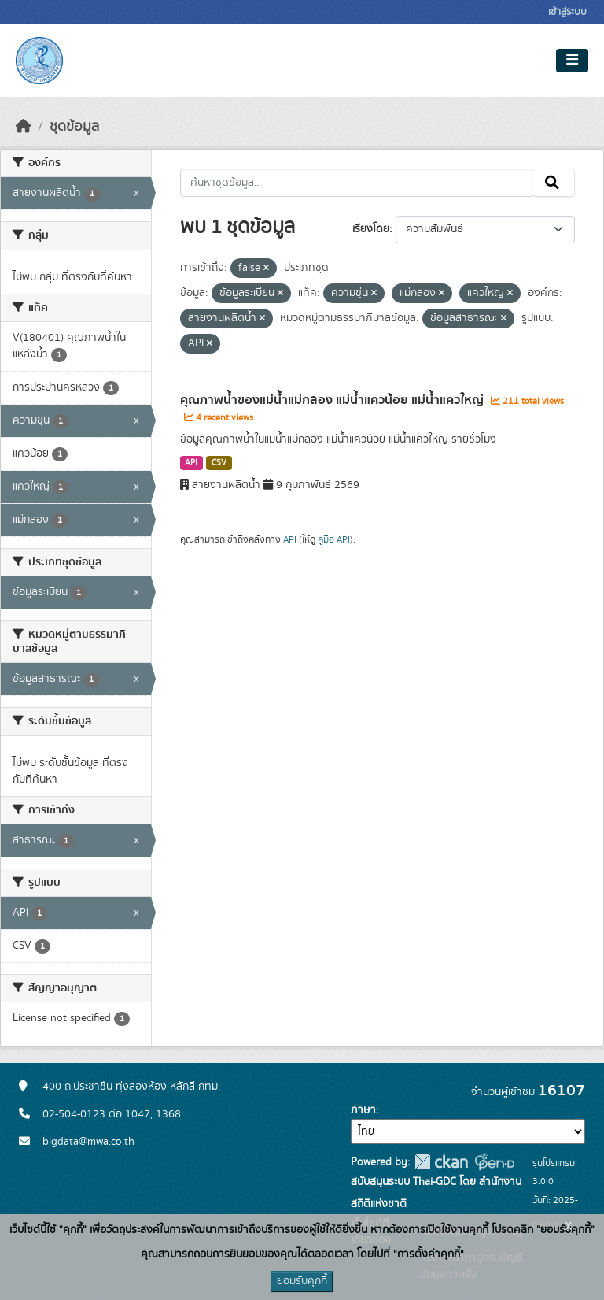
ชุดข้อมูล (74, 127)
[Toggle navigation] (572, 60)
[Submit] (553, 183)
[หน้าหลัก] (23, 127)
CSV (219, 463)
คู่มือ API (334, 539)
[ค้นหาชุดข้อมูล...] (356, 183)
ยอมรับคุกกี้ (302, 1281)
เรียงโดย (370, 229)
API (191, 463)
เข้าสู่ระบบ (567, 12)
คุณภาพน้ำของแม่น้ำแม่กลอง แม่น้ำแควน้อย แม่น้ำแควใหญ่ (333, 400)
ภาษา (363, 1110)
